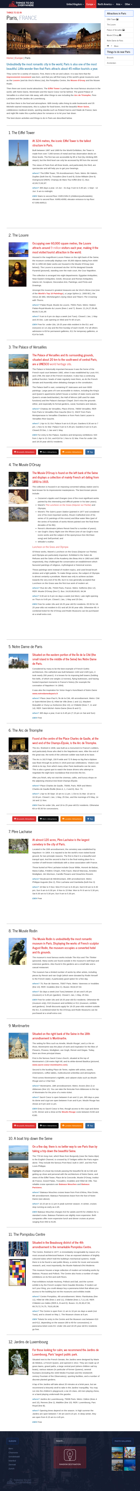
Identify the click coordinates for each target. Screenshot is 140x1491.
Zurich (11, 1468)
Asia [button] (119, 4)
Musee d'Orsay (77, 80)
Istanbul (12, 1460)
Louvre (16, 80)
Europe (19, 58)
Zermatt (12, 1464)
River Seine (83, 106)
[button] (14, 39)
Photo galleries (123, 1441)
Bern (11, 1448)
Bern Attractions (48, 452)
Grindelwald (14, 1456)
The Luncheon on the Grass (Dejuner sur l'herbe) (68, 505)
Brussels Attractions (24, 452)
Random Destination (70, 1464)
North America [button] (105, 4)
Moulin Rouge (69, 1112)
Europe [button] (90, 4)
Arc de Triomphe (82, 95)
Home (10, 58)
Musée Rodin (44, 938)
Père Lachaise (65, 839)
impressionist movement (19, 77)
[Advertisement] (54, 216)
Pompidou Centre (81, 1246)
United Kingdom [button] (75, 4)
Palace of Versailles (48, 355)
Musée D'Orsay (46, 472)
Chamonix (13, 1452)
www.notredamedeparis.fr (45, 693)
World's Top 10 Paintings (50, 293)
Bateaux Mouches (68, 1184)
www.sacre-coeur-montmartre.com (49, 1065)
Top (90, 452)
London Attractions (72, 452)
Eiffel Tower (54, 88)
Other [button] (128, 4)
